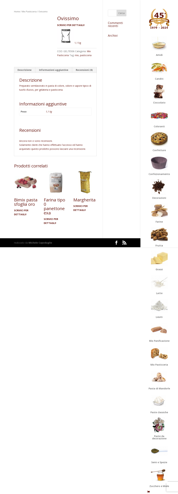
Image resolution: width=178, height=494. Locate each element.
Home (17, 11)
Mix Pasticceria (29, 11)
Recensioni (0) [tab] (84, 69)
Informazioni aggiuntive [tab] (53, 69)
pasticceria (86, 55)
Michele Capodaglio (40, 242)
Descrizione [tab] (25, 69)
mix (77, 55)
